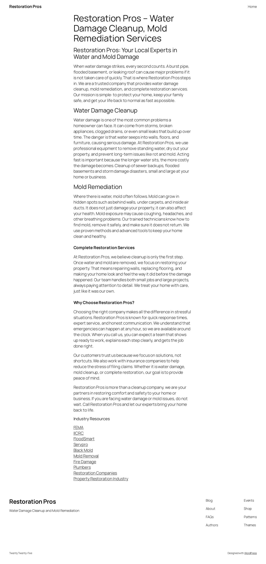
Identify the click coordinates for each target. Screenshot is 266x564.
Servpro (81, 444)
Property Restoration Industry (101, 478)
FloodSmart (84, 439)
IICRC (79, 433)
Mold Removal (86, 456)
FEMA (79, 427)
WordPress (250, 553)
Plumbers (82, 467)
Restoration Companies (95, 473)
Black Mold (83, 450)
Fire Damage (85, 461)
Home (252, 6)
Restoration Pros (25, 6)
